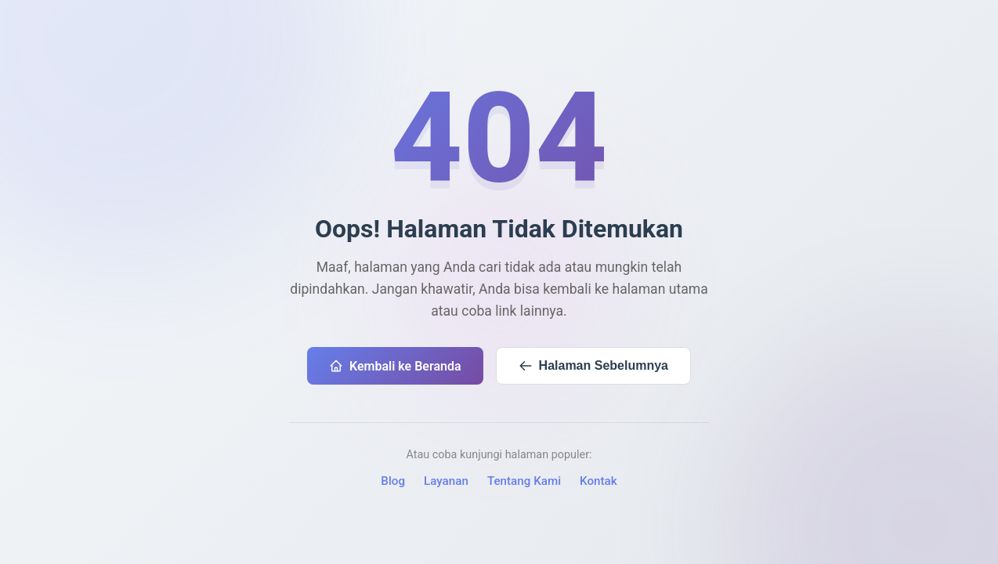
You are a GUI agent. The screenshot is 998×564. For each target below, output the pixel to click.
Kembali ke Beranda (395, 366)
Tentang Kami (524, 481)
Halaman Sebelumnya (593, 366)
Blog (393, 481)
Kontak (598, 481)
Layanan (446, 481)
